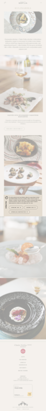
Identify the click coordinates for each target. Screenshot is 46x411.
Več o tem (31, 203)
